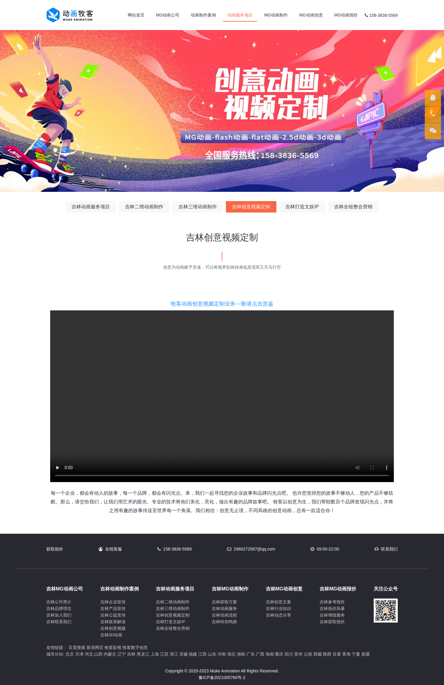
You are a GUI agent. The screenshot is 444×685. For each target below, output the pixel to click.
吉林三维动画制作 (197, 206)
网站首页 (136, 15)
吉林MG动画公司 (64, 588)
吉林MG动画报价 (338, 588)
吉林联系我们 (58, 621)
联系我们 (389, 549)
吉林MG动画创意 (284, 588)
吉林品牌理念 (58, 608)
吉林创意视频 (113, 628)
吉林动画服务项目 (90, 206)
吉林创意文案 (278, 601)
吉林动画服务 (224, 608)
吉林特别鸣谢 (224, 621)
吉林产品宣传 (113, 608)
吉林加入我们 (58, 615)
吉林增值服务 (332, 615)
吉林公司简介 (58, 601)
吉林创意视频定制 (251, 206)
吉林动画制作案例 (119, 588)
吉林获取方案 (224, 601)
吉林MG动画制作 (230, 588)
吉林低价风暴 (332, 608)
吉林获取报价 (332, 621)
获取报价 (54, 549)
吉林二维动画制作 (144, 206)
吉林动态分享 (278, 615)
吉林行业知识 (278, 608)
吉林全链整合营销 (353, 206)
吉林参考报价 (332, 601)
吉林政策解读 (113, 621)
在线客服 (113, 549)
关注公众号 (386, 588)
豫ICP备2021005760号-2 (222, 677)
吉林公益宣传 (113, 615)
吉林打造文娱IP (302, 206)
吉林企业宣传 (113, 601)
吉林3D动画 (111, 634)
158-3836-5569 (177, 549)
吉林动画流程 (224, 615)
